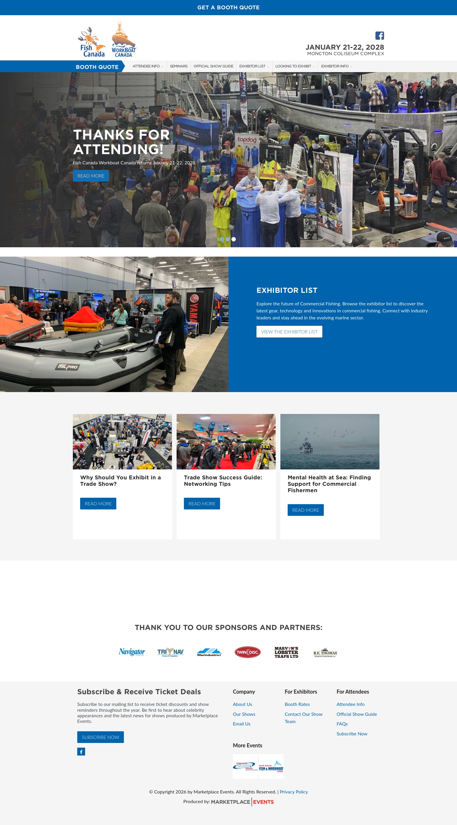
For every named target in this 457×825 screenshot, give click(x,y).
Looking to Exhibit (293, 66)
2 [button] (228, 239)
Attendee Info (146, 66)
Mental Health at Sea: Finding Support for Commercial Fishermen (329, 483)
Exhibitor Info (335, 66)
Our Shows (244, 714)
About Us (242, 704)
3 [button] (233, 239)
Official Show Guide (213, 66)
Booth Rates (297, 704)
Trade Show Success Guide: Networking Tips (223, 480)
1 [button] (222, 239)
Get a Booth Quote (228, 7)
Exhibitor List (252, 66)
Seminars (178, 66)
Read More (91, 175)
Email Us (241, 723)
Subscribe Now (100, 737)
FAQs (342, 723)
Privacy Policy (294, 791)
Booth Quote (97, 67)
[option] (228, 159)
